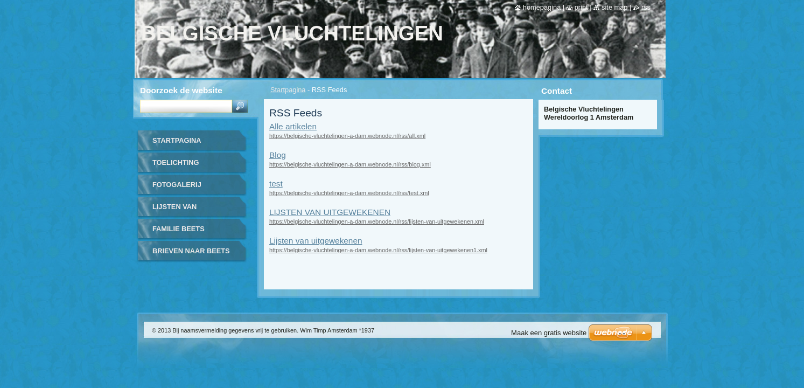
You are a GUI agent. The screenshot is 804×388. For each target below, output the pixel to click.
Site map (614, 7)
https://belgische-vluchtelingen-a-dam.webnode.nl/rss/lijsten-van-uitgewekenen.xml (376, 221)
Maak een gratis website (548, 333)
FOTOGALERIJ (176, 185)
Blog (277, 155)
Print (581, 7)
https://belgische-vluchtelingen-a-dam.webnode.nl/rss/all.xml (347, 136)
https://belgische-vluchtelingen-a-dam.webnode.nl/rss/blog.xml (350, 164)
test (276, 183)
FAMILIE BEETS (178, 229)
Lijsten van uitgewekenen (315, 240)
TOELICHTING (175, 162)
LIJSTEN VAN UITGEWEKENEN (329, 212)
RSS (646, 7)
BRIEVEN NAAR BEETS (191, 251)
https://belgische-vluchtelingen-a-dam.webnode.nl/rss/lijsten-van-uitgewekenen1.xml (378, 250)
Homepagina (542, 7)
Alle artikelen (293, 126)
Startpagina (287, 90)
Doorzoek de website (181, 90)
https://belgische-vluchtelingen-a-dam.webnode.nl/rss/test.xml (349, 193)
